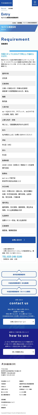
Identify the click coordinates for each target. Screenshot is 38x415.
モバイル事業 (22, 394)
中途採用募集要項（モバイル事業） (19, 291)
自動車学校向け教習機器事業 (26, 384)
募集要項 (3, 407)
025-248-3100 (11, 373)
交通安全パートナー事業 (25, 389)
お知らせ (3, 386)
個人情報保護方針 (5, 394)
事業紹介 (21, 381)
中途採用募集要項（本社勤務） (19, 283)
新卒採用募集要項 (19, 274)
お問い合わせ (4, 389)
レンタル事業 (22, 392)
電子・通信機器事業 (24, 386)
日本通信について (5, 381)
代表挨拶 (3, 384)
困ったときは (4, 392)
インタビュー (4, 405)
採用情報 (19, 23)
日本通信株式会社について (8, 402)
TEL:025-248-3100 (12, 256)
